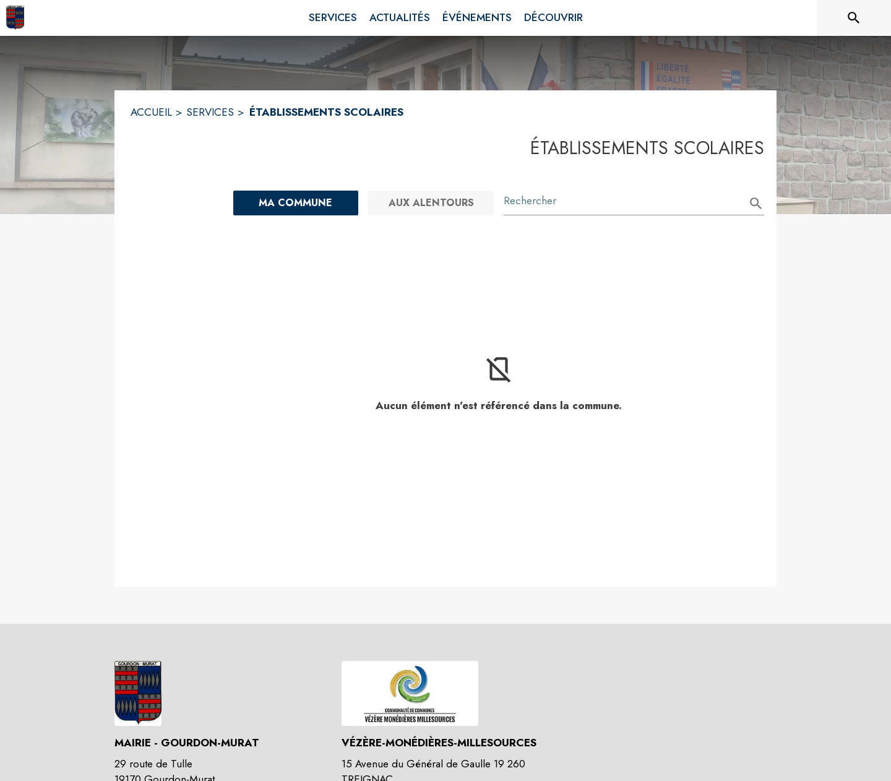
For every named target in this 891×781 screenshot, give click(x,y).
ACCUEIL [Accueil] (151, 112)
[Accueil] (15, 18)
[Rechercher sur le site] (854, 18)
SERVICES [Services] (210, 112)
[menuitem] (333, 15)
